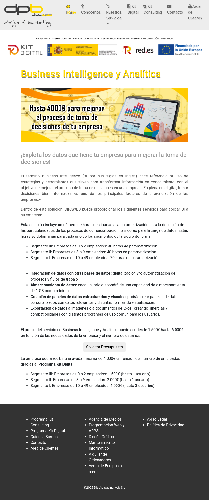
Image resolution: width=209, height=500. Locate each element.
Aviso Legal (157, 419)
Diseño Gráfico (101, 436)
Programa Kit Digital (48, 431)
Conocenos (91, 9)
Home (72, 9)
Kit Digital (132, 9)
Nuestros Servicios (114, 12)
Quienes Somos (44, 436)
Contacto (175, 9)
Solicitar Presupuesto (104, 347)
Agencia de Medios (105, 419)
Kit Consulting (152, 9)
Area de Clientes (195, 12)
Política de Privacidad (165, 425)
